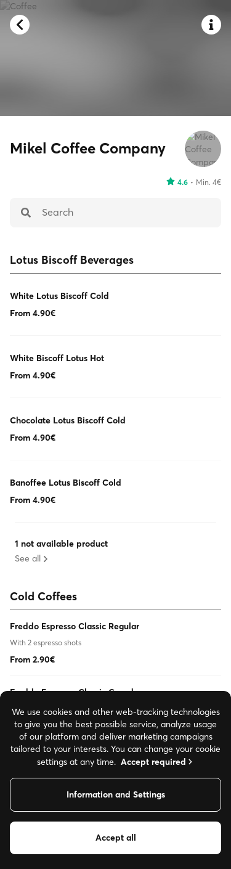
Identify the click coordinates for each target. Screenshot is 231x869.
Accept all (115, 837)
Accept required (158, 761)
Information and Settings (116, 794)
